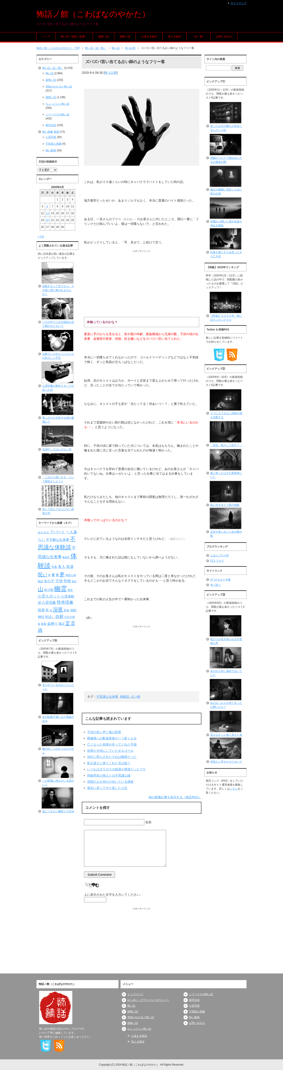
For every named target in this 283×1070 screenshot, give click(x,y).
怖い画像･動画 (50, 131)
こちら (234, 788)
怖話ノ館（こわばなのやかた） (93, 14)
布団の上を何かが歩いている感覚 (110, 781)
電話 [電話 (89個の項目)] (61, 623)
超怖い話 (103, 36)
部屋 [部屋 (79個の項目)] (43, 623)
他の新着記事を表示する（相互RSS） (175, 797)
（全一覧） (198, 36)
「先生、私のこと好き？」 (226, 445)
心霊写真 (51, 137)
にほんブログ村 (219, 555)
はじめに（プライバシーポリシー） (148, 1000)
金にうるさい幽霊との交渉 (58, 811)
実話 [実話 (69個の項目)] (74, 581)
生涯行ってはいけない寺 (56, 449)
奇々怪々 (215, 584)
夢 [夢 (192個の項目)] (62, 574)
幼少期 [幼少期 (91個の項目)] (48, 590)
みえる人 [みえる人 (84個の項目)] (43, 532)
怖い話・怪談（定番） (74, 36)
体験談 (124, 696)
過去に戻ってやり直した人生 (107, 788)
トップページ (135, 994)
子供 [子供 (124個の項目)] (59, 581)
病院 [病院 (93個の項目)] (73, 610)
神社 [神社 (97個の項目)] (41, 617)
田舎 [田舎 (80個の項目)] (66, 610)
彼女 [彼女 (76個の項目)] (70, 590)
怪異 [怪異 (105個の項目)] (41, 610)
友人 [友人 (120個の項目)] (61, 567)
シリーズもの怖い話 (57, 114)
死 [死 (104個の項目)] (47, 610)
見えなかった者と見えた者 (226, 734)
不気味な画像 (53, 143)
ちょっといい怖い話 (57, 103)
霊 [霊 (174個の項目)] (67, 623)
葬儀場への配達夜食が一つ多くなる (112, 738)
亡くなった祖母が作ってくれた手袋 (112, 744)
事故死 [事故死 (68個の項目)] (66, 557)
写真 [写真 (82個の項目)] (54, 567)
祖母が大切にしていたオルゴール (110, 750)
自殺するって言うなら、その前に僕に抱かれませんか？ (58, 290)
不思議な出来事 (107, 696)
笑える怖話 (174, 36)
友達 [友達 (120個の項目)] (70, 567)
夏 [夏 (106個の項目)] (53, 575)
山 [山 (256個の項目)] (40, 589)
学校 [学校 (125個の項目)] (67, 581)
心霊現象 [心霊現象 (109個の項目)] (49, 602)
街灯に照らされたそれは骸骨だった (112, 757)
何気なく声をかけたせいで (226, 761)
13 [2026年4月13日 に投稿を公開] (47, 213)
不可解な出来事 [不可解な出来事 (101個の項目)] (57, 540)
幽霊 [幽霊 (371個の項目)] (60, 588)
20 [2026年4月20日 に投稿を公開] (47, 220)
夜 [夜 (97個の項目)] (57, 575)
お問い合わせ (224, 36)
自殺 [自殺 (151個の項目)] (59, 616)
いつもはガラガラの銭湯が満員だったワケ (116, 769)
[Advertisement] (141, 284)
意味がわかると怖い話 (59, 86)
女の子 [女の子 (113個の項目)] (49, 581)
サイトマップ (239, 3)
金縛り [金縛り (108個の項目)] (52, 623)
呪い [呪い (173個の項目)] (42, 574)
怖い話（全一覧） (52, 68)
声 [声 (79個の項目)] (49, 575)
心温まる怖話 (149, 36)
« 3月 (41, 236)
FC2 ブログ (217, 560)
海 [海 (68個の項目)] (51, 610)
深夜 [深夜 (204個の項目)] (58, 609)
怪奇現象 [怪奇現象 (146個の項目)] (65, 602)
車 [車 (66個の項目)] (39, 624)
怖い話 (50, 73)
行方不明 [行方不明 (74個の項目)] (69, 617)
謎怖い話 (125, 36)
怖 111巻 (111, 72)
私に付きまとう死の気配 (224, 505)
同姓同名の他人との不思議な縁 (108, 775)
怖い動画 (51, 150)
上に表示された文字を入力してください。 (113, 894)
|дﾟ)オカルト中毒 (220, 579)
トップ (46, 36)
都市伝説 (51, 125)
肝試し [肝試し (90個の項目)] (49, 617)
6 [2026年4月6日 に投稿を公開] (47, 206)
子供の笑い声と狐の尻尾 (104, 732)
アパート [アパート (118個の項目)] (57, 532)
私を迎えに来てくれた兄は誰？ (108, 763)
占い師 (135, 696)
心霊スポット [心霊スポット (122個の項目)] (49, 596)
